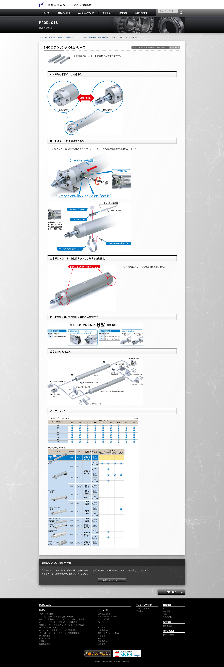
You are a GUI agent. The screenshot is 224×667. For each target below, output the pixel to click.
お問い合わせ (141, 12)
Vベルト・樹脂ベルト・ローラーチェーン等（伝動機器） (62, 619)
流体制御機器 (44, 636)
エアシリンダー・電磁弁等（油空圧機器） (91, 37)
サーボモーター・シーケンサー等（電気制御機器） (60, 633)
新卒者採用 (167, 626)
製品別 (68, 37)
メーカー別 (103, 610)
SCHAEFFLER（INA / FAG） (109, 616)
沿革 (165, 614)
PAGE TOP (171, 592)
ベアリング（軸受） (47, 614)
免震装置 (42, 641)
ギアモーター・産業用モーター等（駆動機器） (58, 630)
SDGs (165, 608)
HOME (46, 12)
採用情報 (123, 12)
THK (100, 638)
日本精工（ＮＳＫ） (106, 614)
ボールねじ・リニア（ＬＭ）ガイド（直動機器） (59, 622)
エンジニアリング (86, 12)
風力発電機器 (44, 644)
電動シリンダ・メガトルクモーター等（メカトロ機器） (62, 625)
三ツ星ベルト (103, 627)
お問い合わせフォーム (112, 580)
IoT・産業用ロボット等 (48, 627)
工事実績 (139, 611)
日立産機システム (105, 641)
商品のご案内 (64, 12)
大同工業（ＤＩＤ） (106, 630)
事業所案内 (167, 617)
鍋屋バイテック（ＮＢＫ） (109, 633)
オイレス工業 (103, 619)
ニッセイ (101, 636)
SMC (100, 625)
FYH (99, 622)
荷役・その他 (44, 638)
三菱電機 (101, 644)
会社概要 (106, 12)
